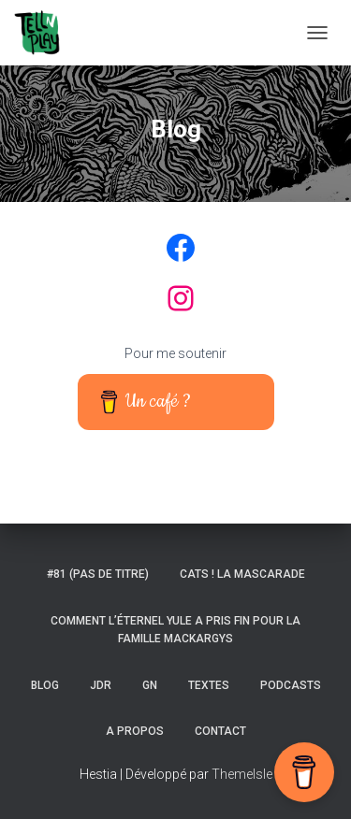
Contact (220, 731)
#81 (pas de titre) (98, 574)
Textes (208, 685)
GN (149, 685)
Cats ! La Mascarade (242, 574)
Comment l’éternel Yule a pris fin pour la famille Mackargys (175, 629)
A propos (135, 731)
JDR (100, 685)
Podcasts (290, 685)
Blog (45, 685)
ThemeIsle (242, 774)
